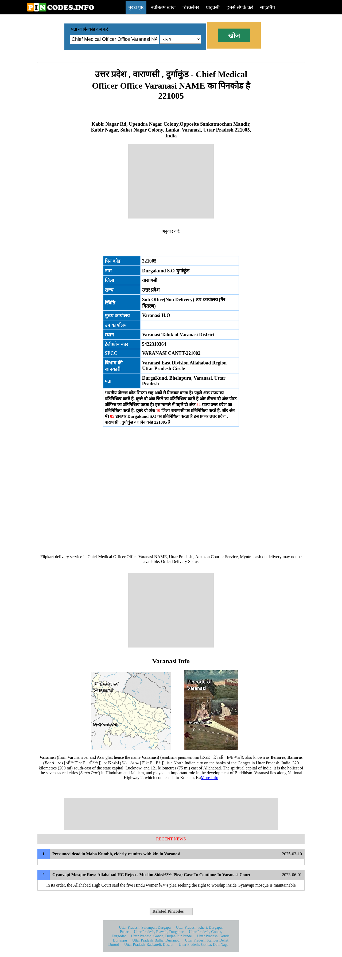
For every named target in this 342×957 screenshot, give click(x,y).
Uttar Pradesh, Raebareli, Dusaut (148, 945)
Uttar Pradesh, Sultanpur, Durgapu (144, 928)
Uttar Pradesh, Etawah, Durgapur (159, 932)
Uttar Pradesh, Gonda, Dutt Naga (203, 945)
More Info (209, 777)
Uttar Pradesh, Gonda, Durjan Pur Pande (161, 936)
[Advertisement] (171, 181)
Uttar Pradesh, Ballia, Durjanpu (156, 940)
